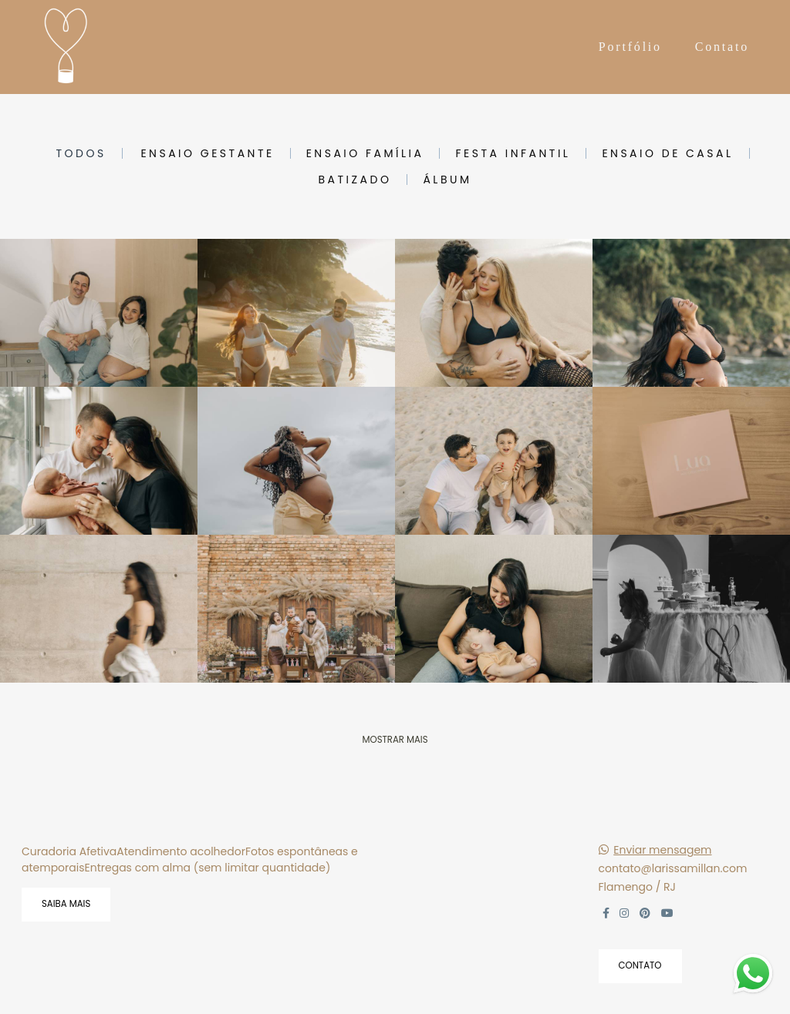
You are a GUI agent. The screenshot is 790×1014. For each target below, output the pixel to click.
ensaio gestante (207, 153)
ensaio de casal (667, 153)
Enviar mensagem (662, 849)
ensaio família (365, 153)
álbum (447, 179)
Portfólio (630, 46)
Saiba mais (66, 904)
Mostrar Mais (394, 740)
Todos (81, 153)
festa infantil (512, 153)
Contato (722, 46)
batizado (354, 179)
